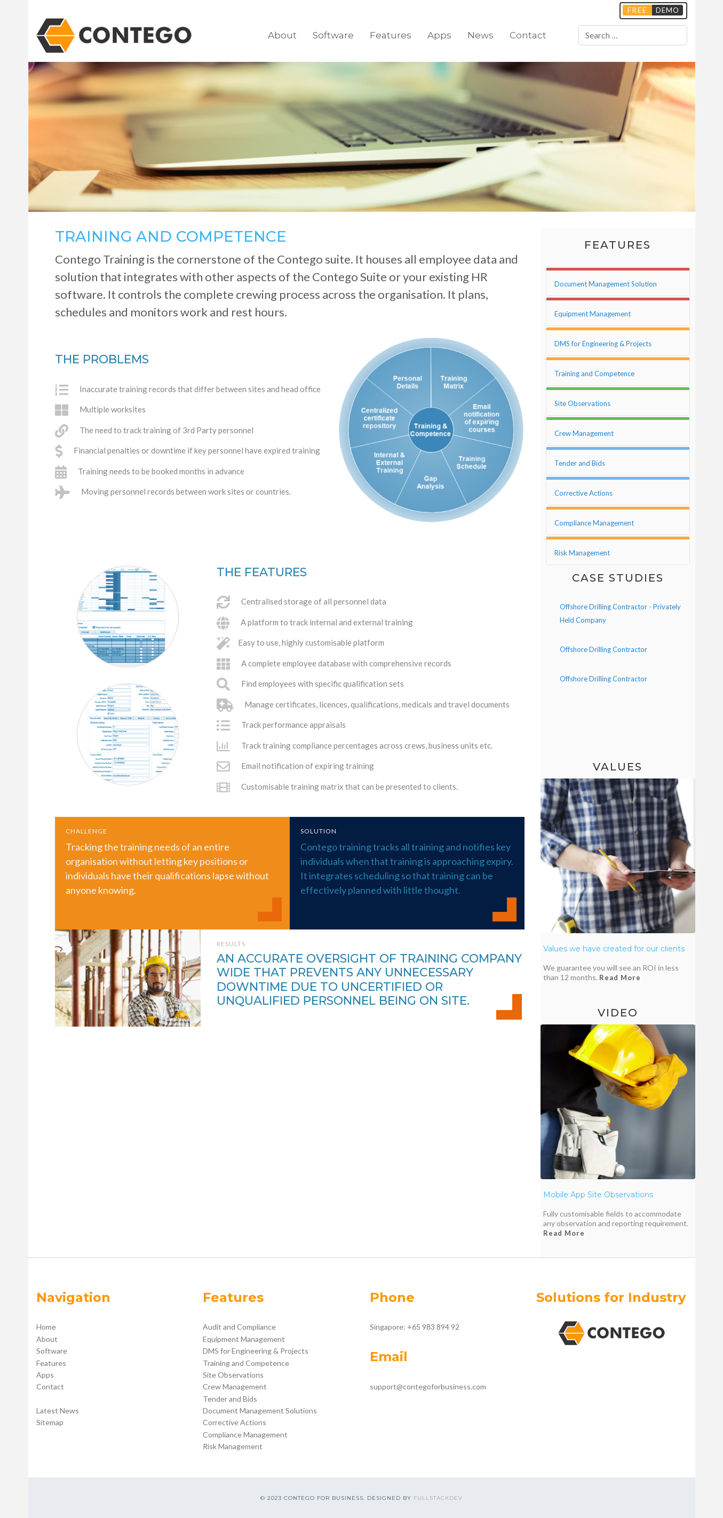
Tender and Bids (230, 1398)
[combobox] (632, 35)
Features (390, 35)
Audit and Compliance (239, 1326)
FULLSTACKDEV (438, 1498)
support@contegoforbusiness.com (428, 1386)
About (282, 35)
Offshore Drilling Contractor (603, 649)
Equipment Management (244, 1339)
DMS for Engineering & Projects (255, 1350)
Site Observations (233, 1374)
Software (333, 35)
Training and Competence (246, 1363)
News (480, 35)
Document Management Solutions (260, 1410)
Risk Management (233, 1446)
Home (46, 1326)
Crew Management (235, 1386)
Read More (620, 977)
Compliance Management (245, 1434)
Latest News (57, 1410)
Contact (528, 35)
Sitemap (49, 1422)
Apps (439, 35)
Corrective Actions (234, 1422)
